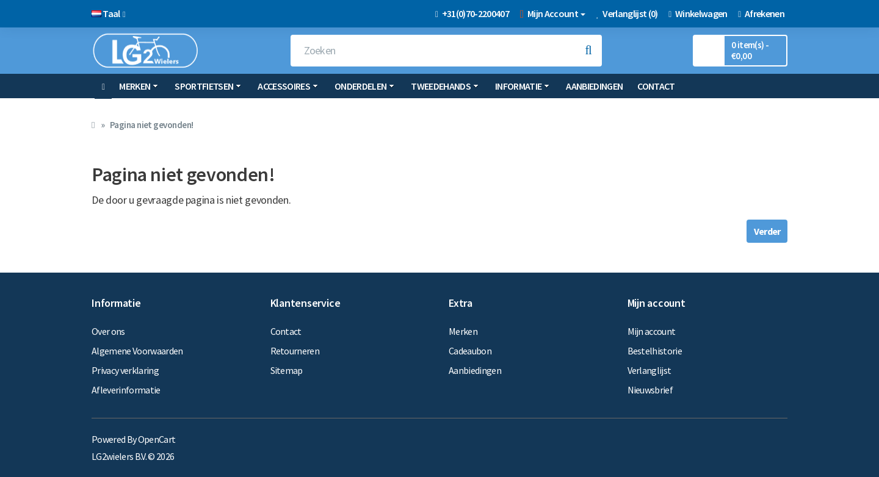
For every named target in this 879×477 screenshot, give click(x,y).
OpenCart (157, 439)
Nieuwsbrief (650, 390)
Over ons (108, 331)
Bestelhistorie (655, 351)
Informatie (522, 86)
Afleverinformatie (126, 390)
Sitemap (286, 370)
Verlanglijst (649, 370)
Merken (138, 86)
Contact (656, 86)
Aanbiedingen (594, 86)
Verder (767, 231)
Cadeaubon (470, 351)
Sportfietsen (208, 86)
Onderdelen (364, 86)
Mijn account (652, 331)
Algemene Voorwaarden (137, 351)
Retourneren (295, 351)
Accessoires (288, 86)
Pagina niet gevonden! (152, 125)
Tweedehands (445, 86)
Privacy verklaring (125, 370)
